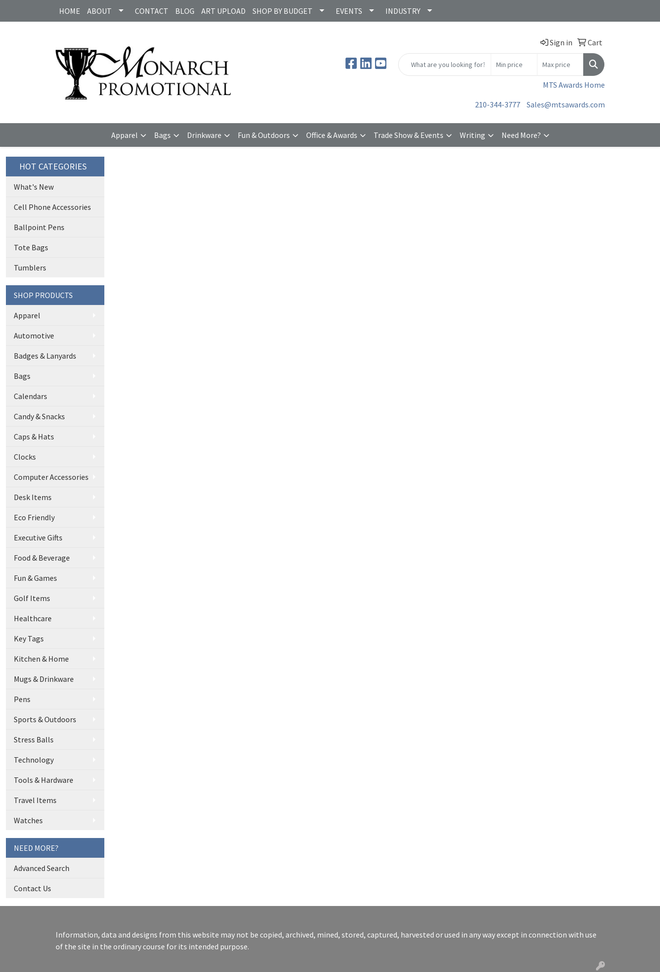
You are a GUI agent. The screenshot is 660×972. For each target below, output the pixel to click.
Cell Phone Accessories (52, 207)
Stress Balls (34, 739)
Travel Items (35, 800)
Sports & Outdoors (45, 719)
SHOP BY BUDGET (282, 11)
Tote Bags (31, 247)
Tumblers (30, 267)
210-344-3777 (497, 104)
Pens (22, 699)
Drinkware (204, 135)
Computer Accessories (51, 477)
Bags (162, 135)
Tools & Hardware (43, 780)
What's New (34, 187)
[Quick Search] (444, 64)
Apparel (124, 135)
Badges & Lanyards (45, 356)
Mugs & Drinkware (44, 679)
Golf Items (32, 598)
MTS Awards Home (574, 85)
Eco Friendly (34, 517)
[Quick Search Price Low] (514, 64)
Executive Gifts (38, 537)
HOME (69, 11)
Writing (472, 135)
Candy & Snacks (39, 416)
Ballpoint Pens (39, 227)
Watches (28, 820)
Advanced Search (41, 868)
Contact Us (32, 888)
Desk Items (33, 497)
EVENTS (349, 11)
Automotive (34, 335)
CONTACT (151, 11)
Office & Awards (331, 135)
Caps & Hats (34, 436)
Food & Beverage (42, 558)
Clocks (25, 457)
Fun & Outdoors (264, 135)
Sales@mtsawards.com (566, 104)
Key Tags (29, 638)
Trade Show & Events (408, 135)
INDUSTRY (402, 11)
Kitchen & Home (41, 659)
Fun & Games (35, 578)
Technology (34, 760)
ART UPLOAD (223, 11)
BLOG (184, 11)
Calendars (30, 396)
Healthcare (33, 618)
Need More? (521, 135)
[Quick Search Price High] (560, 64)
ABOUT (99, 11)
